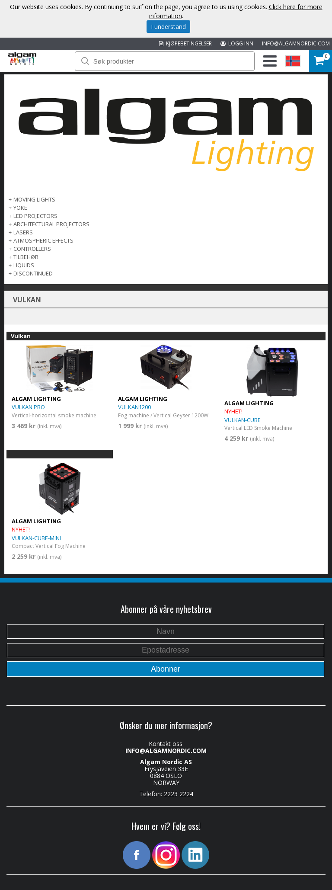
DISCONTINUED (33, 273)
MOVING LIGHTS (34, 199)
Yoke (20, 207)
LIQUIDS (23, 265)
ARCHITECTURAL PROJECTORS (51, 224)
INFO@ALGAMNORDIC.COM (296, 43)
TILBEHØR (25, 257)
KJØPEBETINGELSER (185, 43)
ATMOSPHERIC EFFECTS (43, 240)
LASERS (23, 232)
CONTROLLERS (32, 249)
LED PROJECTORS (35, 216)
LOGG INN (236, 43)
